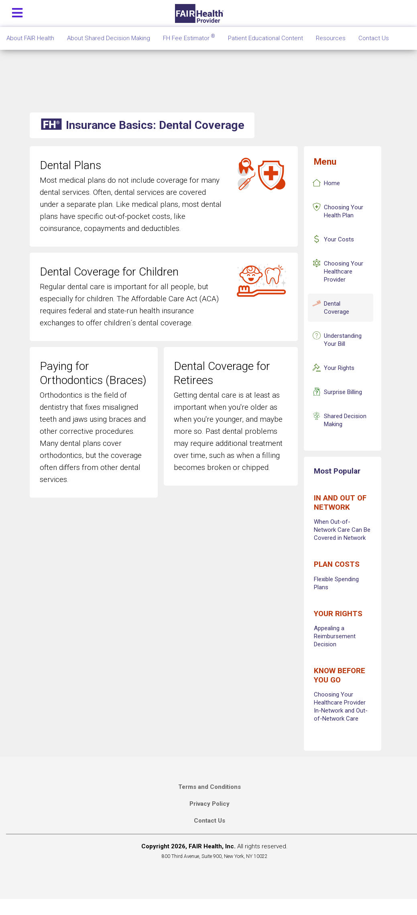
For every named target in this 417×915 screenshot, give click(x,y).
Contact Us (209, 820)
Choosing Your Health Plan (343, 211)
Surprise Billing (343, 392)
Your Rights (339, 368)
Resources (331, 38)
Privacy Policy (209, 803)
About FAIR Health (30, 38)
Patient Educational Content (265, 38)
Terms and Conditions (209, 786)
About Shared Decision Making (108, 38)
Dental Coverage (336, 307)
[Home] (200, 13)
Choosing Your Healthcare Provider (343, 271)
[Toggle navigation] (17, 11)
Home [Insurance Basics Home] (332, 183)
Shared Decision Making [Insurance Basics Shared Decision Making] (345, 420)
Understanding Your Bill (343, 339)
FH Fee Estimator (189, 37)
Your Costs (339, 239)
